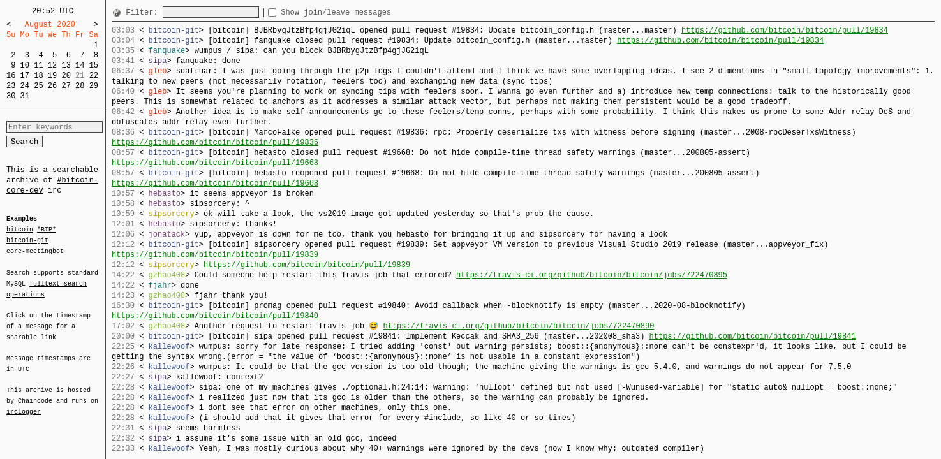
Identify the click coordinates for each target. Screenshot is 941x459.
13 (65, 65)
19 (52, 75)
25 (38, 85)
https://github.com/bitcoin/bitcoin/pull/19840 (215, 315)
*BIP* (46, 230)
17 (24, 75)
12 (52, 65)
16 (10, 75)
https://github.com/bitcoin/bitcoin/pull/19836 (215, 142)
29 (93, 85)
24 (24, 85)
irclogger (23, 403)
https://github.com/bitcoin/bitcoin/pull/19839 (215, 254)
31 (24, 96)
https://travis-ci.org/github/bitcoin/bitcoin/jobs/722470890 (518, 326)
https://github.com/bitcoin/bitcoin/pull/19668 (215, 162)
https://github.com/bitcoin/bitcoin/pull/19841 (752, 336)
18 (38, 75)
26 (52, 85)
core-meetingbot (35, 250)
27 (65, 85)
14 (79, 65)
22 (93, 75)
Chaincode (35, 393)
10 (24, 65)
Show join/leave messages (359, 12)
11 (38, 65)
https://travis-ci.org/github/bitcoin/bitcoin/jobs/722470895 (591, 275)
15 (93, 65)
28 (79, 85)
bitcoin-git (27, 240)
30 (10, 96)
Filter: (144, 12)
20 (65, 75)
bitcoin (19, 230)
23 (10, 85)
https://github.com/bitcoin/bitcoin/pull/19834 (784, 30)
